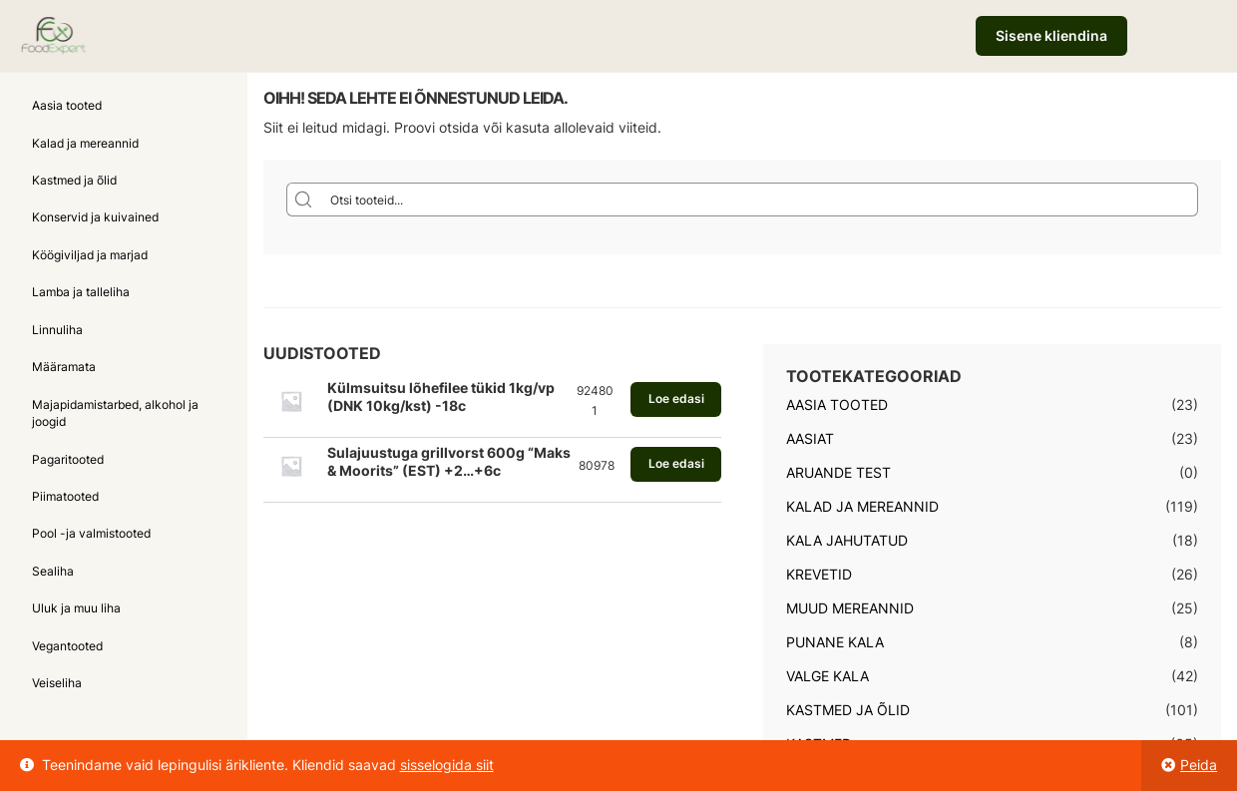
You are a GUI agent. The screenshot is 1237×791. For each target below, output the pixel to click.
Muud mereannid (850, 607)
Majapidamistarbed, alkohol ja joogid (115, 413)
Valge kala (827, 675)
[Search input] (759, 199)
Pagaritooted (68, 459)
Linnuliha (57, 329)
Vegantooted (67, 645)
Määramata (64, 366)
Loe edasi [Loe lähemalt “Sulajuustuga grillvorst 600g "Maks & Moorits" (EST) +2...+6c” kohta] (676, 463)
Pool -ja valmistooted (91, 533)
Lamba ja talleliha (81, 291)
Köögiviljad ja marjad (90, 254)
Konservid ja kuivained (95, 216)
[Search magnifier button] (303, 199)
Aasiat (810, 438)
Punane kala (835, 641)
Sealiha (53, 571)
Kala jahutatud (847, 540)
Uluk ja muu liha (76, 607)
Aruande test (838, 472)
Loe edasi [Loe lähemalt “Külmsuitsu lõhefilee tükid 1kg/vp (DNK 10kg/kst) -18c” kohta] (676, 398)
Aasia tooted (67, 105)
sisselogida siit (447, 764)
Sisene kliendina (1051, 35)
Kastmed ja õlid (74, 180)
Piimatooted (65, 496)
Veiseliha (57, 682)
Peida (1198, 764)
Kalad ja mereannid (85, 143)
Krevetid (819, 574)
